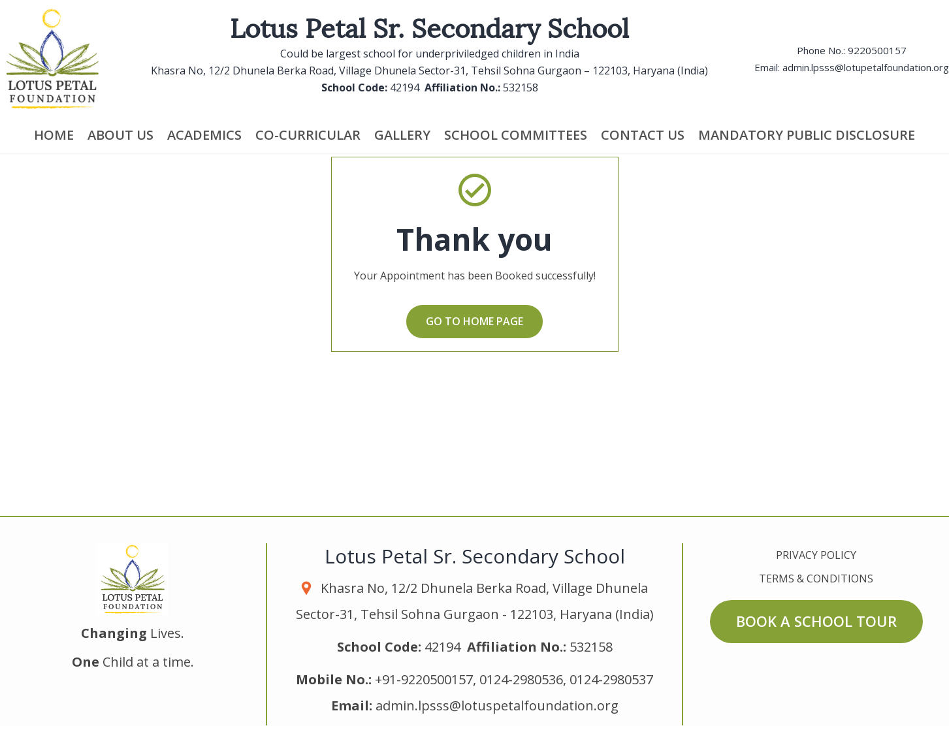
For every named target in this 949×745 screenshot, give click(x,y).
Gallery (402, 135)
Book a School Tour (816, 621)
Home (54, 135)
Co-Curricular (308, 135)
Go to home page (474, 321)
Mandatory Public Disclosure (806, 135)
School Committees (515, 135)
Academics (204, 135)
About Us (120, 135)
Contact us (642, 135)
